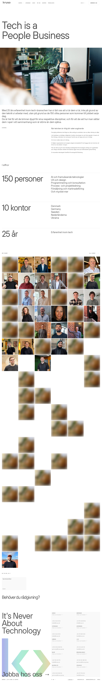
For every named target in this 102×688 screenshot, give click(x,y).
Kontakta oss (92, 3)
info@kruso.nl (80, 623)
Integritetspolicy (90, 679)
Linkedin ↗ (70, 679)
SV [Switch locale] (82, 3)
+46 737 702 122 (81, 673)
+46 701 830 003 (81, 634)
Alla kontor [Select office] (94, 253)
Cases (34, 3)
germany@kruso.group (58, 649)
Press (98, 679)
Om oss (39, 3)
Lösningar (28, 3)
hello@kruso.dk (56, 623)
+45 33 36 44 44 (56, 621)
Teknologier (52, 3)
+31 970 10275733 (81, 621)
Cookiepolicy (80, 679)
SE (53, 679)
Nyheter (45, 3)
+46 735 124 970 (56, 660)
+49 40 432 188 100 (57, 647)
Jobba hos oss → (26, 674)
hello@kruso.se (80, 636)
